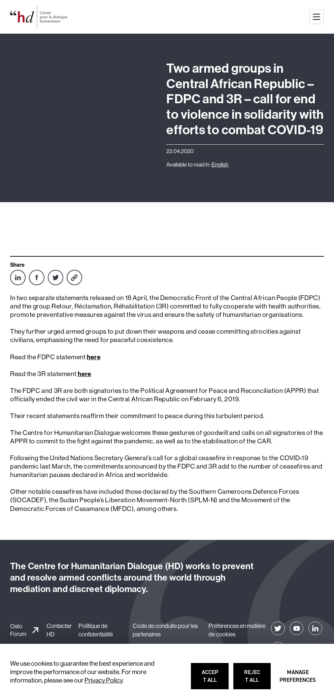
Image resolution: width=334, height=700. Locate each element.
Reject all (257, 679)
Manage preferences (298, 679)
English (220, 164)
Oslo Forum (18, 630)
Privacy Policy (104, 680)
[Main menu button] (316, 16)
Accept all (215, 679)
